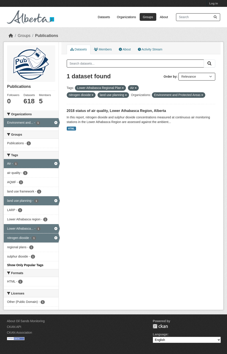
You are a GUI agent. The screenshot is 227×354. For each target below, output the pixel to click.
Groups (148, 17)
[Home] (11, 35)
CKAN (160, 326)
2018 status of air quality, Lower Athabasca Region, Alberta (116, 111)
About (164, 17)
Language (160, 334)
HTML (71, 128)
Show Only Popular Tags (25, 265)
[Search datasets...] (198, 17)
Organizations (126, 17)
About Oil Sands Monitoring (26, 321)
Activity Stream (150, 49)
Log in (213, 3)
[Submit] (215, 17)
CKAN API (14, 327)
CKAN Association (19, 332)
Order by (170, 76)
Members (103, 49)
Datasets (104, 17)
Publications (46, 35)
